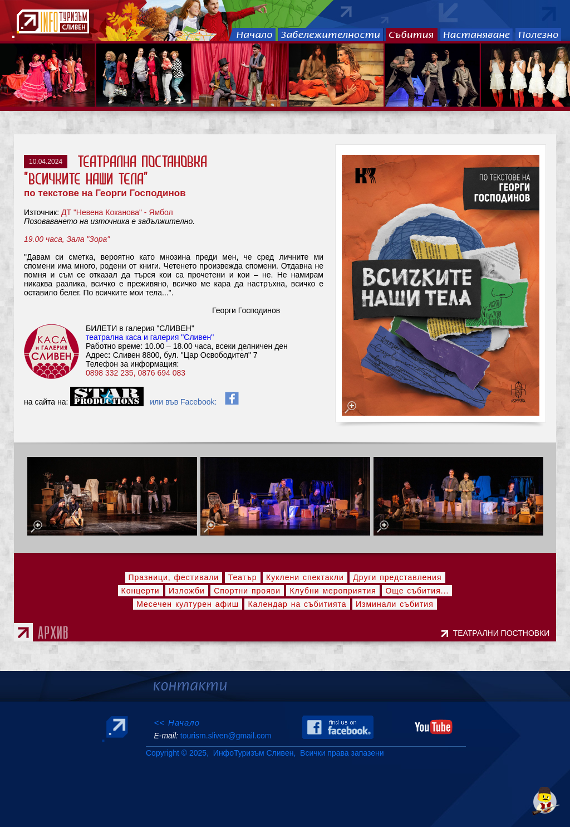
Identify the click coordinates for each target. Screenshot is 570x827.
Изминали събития (395, 604)
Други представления (397, 577)
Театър (242, 577)
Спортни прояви (247, 590)
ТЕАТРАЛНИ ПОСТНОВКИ (503, 633)
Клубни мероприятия (332, 590)
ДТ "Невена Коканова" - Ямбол (117, 212)
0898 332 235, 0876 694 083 (137, 372)
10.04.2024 (45, 162)
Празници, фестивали (174, 577)
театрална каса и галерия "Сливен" (150, 337)
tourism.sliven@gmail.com (225, 735)
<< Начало (177, 722)
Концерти (140, 590)
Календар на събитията (297, 604)
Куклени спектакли (305, 577)
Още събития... (417, 590)
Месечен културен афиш (187, 604)
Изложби (187, 590)
